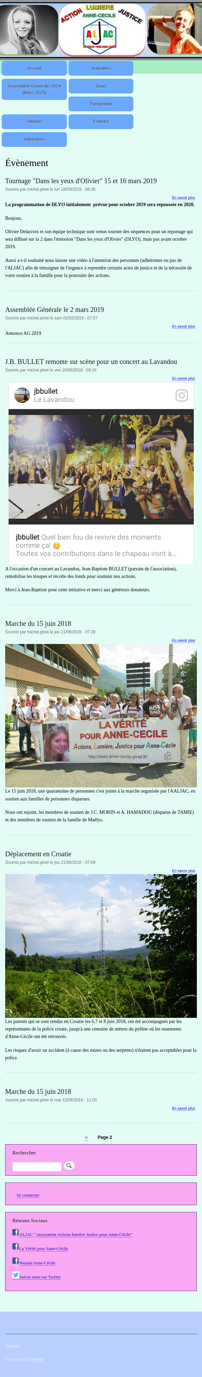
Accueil (34, 68)
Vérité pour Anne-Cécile (46, 1248)
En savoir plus (183, 197)
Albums (34, 121)
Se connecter (28, 1195)
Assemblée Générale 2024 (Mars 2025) (34, 90)
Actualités (100, 68)
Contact (101, 121)
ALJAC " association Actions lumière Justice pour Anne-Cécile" (75, 1234)
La (21, 1248)
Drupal (37, 1359)
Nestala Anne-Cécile (37, 1263)
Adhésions (34, 139)
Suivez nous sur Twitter (36, 1277)
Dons (101, 86)
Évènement (101, 103)
